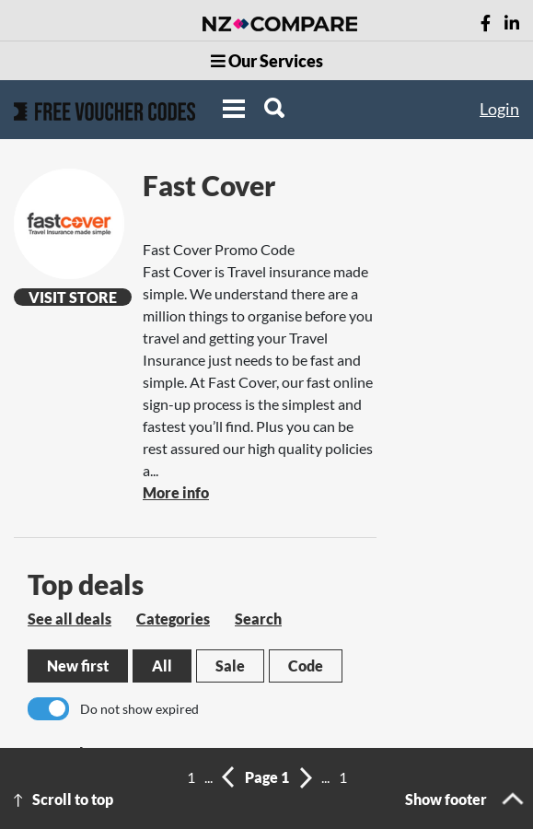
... (208, 777)
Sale (230, 665)
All (162, 665)
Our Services (267, 61)
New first (78, 665)
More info (176, 492)
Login (499, 109)
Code (305, 665)
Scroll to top (72, 799)
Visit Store (73, 297)
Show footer (446, 799)
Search (258, 618)
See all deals (69, 618)
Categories (173, 618)
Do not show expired (139, 709)
